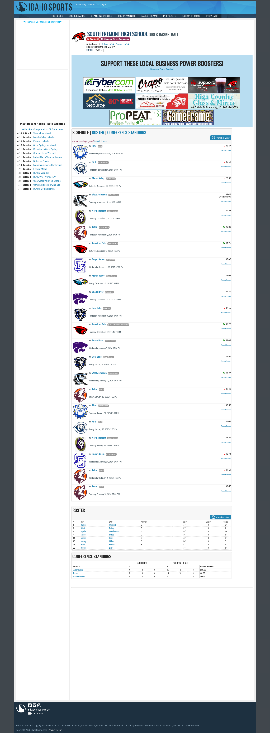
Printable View (221, 137)
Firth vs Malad (40, 169)
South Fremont (79, 576)
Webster (112, 525)
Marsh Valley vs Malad (44, 137)
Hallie (83, 544)
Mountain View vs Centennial (47, 165)
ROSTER (98, 132)
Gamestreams (149, 16)
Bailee (83, 525)
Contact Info (122, 44)
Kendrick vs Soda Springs (45, 149)
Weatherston (114, 531)
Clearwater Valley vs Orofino (47, 181)
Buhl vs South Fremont (44, 189)
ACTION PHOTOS (191, 16)
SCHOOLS (58, 16)
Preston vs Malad (41, 141)
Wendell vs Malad (42, 133)
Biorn (111, 538)
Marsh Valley (97, 178)
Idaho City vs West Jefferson (47, 157)
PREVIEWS (211, 16)
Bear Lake (95, 308)
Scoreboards (77, 16)
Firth (93, 162)
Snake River (96, 292)
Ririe (93, 146)
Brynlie (83, 531)
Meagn (83, 538)
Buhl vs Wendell (41, 173)
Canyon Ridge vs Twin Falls (46, 185)
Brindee (84, 528)
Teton (93, 227)
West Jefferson (98, 194)
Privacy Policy (55, 730)
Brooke (83, 548)
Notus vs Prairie (41, 161)
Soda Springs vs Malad (44, 145)
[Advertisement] (42, 93)
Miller (111, 541)
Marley (83, 541)
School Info (108, 44)
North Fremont (97, 210)
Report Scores (226, 150)
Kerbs (111, 535)
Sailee (83, 535)
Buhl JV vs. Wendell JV (44, 177)
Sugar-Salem (97, 259)
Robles (112, 544)
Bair (110, 548)
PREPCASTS (169, 16)
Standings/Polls (101, 16)
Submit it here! (100, 141)
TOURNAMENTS (126, 16)
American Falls (97, 243)
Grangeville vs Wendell (44, 153)
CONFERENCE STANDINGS (126, 132)
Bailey (111, 528)
